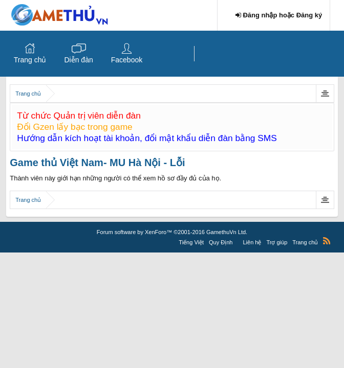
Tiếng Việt (191, 242)
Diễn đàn (78, 60)
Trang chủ (30, 60)
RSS (326, 240)
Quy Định (220, 242)
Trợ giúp (276, 242)
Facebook (126, 60)
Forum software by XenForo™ (172, 232)
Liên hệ (252, 242)
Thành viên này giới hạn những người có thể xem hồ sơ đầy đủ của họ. (115, 178)
